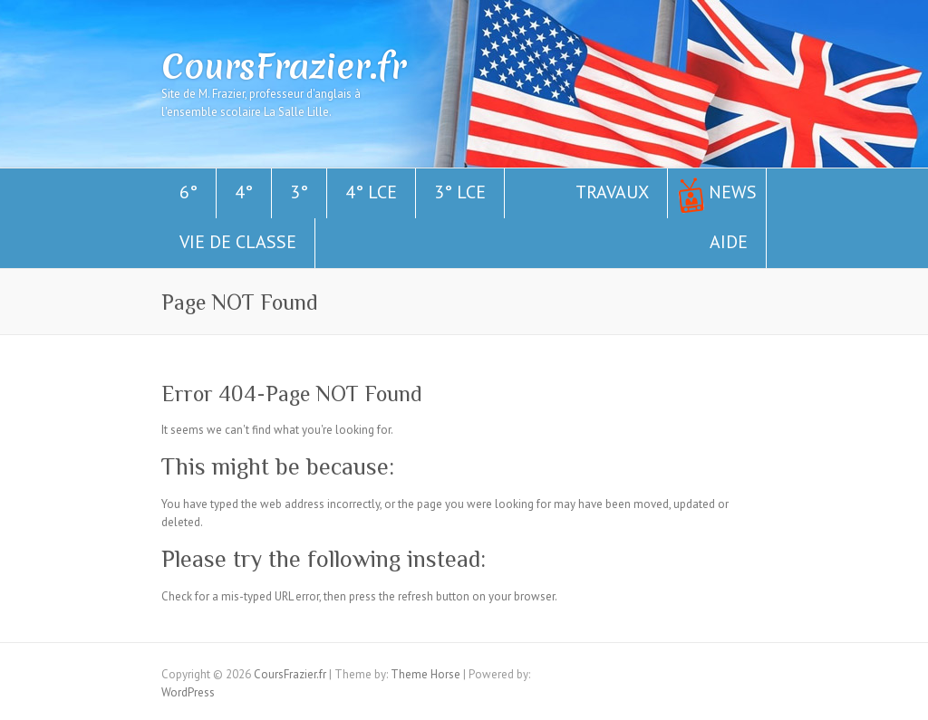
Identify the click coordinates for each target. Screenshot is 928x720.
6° (188, 192)
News (733, 192)
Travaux (612, 192)
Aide (729, 242)
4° (244, 192)
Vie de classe (237, 242)
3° (299, 192)
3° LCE (460, 192)
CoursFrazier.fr (283, 66)
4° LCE (371, 192)
